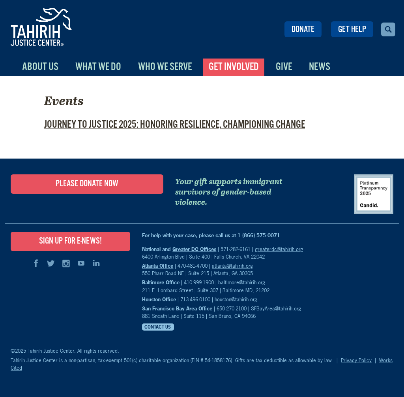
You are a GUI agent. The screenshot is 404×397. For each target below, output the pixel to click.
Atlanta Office (157, 265)
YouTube (81, 263)
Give (284, 67)
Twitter (51, 263)
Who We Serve (165, 67)
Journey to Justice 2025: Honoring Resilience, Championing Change (174, 124)
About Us (40, 67)
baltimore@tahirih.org (241, 282)
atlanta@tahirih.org (232, 265)
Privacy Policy (356, 360)
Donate (303, 29)
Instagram (66, 263)
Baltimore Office (161, 282)
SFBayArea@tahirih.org (276, 308)
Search (388, 29)
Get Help (352, 29)
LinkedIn (96, 263)
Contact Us (157, 327)
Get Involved (234, 67)
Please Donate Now (87, 183)
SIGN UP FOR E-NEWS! (70, 241)
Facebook (36, 263)
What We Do (98, 67)
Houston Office (159, 299)
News (319, 67)
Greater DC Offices (194, 249)
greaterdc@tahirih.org (279, 249)
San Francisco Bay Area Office (177, 308)
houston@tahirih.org (236, 299)
